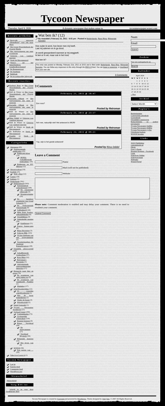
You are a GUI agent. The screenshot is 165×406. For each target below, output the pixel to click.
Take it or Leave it (17, 355)
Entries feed (15, 367)
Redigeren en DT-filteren (24, 165)
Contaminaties (23, 314)
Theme (89, 399)
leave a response (110, 67)
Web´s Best (18, 174)
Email (134, 43)
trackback (124, 67)
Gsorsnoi (61, 399)
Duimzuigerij (19, 183)
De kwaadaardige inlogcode (21, 76)
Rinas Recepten (23, 231)
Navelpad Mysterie (24, 335)
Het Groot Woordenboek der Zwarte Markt (21, 48)
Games (13, 177)
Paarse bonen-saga (25, 226)
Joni (104, 399)
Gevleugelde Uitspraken (21, 317)
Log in (12, 364)
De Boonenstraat (17, 69)
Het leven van (27, 343)
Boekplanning (136, 113)
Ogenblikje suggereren (140, 120)
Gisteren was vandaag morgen (21, 57)
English (13, 172)
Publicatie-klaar (23, 153)
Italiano (13, 179)
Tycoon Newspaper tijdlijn (141, 128)
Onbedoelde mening (25, 219)
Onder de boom (23, 300)
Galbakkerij (22, 210)
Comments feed (16, 369)
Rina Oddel (14, 118)
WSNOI (17, 348)
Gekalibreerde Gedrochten (22, 254)
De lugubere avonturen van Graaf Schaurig (24, 201)
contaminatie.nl (137, 145)
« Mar (133, 94)
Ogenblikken (22, 217)
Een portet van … (25, 350)
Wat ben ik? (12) (51, 35)
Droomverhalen (27, 194)
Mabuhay (21, 286)
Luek (133, 153)
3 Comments (121, 75)
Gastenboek (135, 118)
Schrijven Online (138, 155)
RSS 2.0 (88, 67)
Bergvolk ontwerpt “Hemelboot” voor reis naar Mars (21, 42)
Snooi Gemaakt (20, 305)
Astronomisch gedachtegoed (22, 187)
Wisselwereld (22, 302)
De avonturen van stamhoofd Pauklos (24, 281)
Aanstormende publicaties (19, 150)
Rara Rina (21, 257)
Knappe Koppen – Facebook (142, 151)
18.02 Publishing (137, 143)
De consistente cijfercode (26, 191)
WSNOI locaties (137, 134)
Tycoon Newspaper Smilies (141, 126)
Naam (134, 37)
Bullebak (13, 74)
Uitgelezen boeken (138, 132)
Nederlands (15, 181)
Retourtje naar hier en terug (23, 272)
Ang (108, 399)
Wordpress (81, 399)
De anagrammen (25, 328)
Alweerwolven (16, 169)
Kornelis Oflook (16, 99)
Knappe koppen (23, 321)
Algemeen (14, 147)
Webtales (134, 159)
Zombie (12, 136)
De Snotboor (15, 72)
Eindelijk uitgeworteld (23, 249)
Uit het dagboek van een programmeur (24, 236)
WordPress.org (16, 371)
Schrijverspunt (137, 157)
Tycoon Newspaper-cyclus (141, 130)
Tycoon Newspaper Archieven (23, 308)
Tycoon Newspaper (82, 18)
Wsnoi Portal (136, 162)
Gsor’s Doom (136, 149)
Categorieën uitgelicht (140, 116)
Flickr (133, 147)
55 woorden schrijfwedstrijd (24, 292)
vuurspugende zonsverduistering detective (23, 266)
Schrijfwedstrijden (21, 289)
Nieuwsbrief (12, 381)
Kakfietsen (25, 223)
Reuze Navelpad (25, 323)
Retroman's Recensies (21, 261)
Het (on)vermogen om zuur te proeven (21, 52)
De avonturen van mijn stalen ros (24, 276)
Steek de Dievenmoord (19, 60)
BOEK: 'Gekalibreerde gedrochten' (26, 159)
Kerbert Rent (15, 85)
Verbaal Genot (19, 312)
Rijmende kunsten (25, 339)
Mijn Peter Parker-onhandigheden (24, 213)
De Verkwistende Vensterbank (24, 206)
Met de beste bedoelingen (24, 296)
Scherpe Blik (22, 233)
